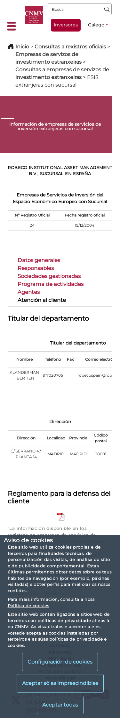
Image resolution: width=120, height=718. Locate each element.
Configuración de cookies (60, 662)
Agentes (29, 292)
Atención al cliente (42, 300)
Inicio (22, 47)
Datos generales (39, 260)
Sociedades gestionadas (49, 276)
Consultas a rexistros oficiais (70, 47)
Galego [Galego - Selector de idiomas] (96, 25)
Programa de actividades (51, 284)
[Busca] (107, 9)
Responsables (36, 268)
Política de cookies (28, 605)
